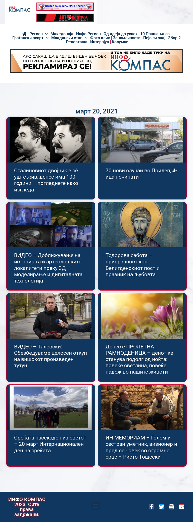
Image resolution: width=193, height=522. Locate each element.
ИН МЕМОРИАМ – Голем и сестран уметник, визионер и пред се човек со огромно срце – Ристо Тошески (141, 447)
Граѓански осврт (30, 38)
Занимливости (126, 38)
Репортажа (76, 42)
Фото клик (100, 38)
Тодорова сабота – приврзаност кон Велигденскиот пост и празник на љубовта (133, 264)
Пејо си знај (154, 38)
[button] (95, 505)
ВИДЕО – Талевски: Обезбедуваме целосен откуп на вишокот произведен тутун (50, 356)
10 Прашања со (155, 34)
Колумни (120, 42)
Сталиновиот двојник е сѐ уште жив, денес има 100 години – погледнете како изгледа (46, 180)
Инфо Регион (88, 34)
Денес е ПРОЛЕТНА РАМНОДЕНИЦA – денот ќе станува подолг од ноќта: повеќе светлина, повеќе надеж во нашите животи (139, 359)
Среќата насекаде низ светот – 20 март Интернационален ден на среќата (50, 444)
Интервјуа (99, 42)
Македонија (62, 34)
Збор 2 (174, 38)
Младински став (69, 38)
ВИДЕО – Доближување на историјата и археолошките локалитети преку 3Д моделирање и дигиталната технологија (48, 268)
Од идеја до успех (120, 34)
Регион (38, 34)
